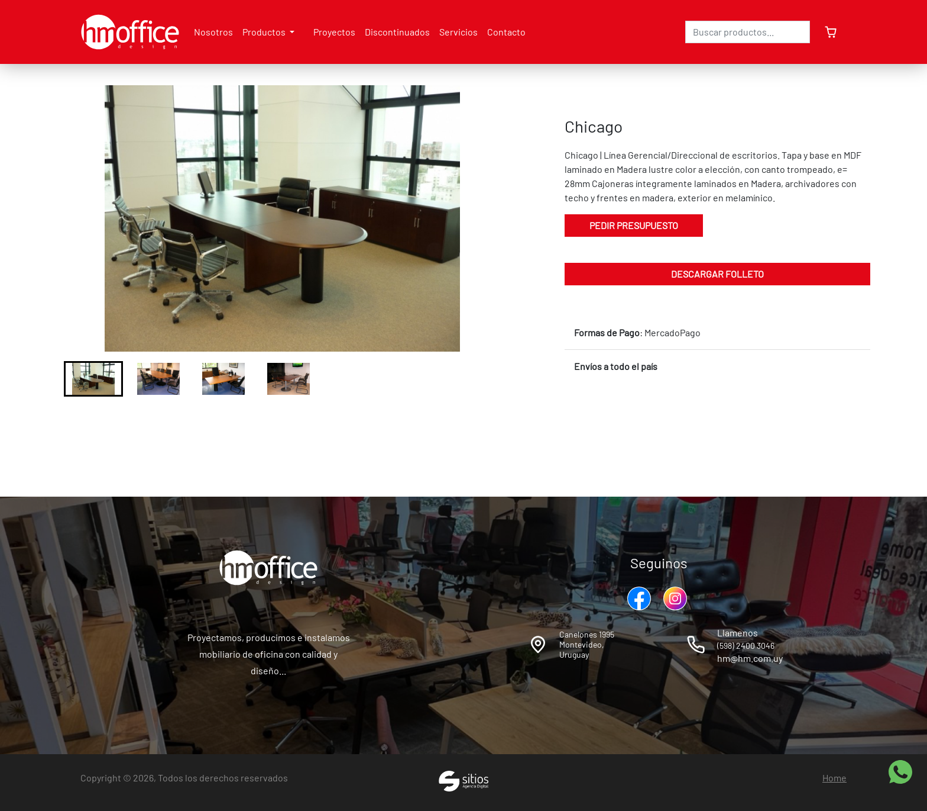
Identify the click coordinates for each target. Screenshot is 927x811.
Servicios (458, 31)
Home (834, 777)
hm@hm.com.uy (750, 658)
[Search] (747, 32)
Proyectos (334, 31)
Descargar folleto (717, 273)
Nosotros (213, 31)
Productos (264, 31)
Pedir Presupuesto (633, 225)
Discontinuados (397, 31)
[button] (93, 379)
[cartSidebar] (828, 31)
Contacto (506, 31)
